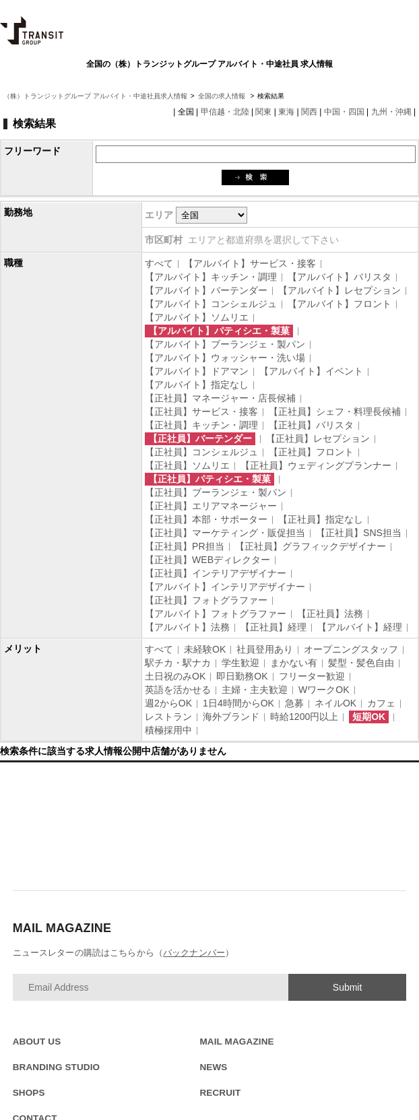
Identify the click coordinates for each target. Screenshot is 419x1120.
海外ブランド (231, 716)
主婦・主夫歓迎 (255, 689)
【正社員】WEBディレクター (207, 559)
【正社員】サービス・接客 (201, 411)
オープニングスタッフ (351, 649)
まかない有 (293, 662)
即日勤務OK (241, 676)
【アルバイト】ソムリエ (197, 317)
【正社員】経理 (273, 627)
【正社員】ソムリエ (187, 465)
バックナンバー (194, 953)
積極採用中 (168, 730)
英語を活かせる (178, 689)
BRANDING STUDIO (56, 1067)
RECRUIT (219, 1093)
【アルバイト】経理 (359, 627)
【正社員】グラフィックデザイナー (310, 546)
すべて (159, 263)
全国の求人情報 (222, 96)
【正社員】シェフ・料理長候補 (335, 411)
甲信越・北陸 (225, 112)
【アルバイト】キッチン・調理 (211, 276)
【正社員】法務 (330, 613)
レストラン (168, 716)
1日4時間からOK (238, 703)
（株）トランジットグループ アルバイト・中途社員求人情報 (95, 96)
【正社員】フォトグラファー (206, 600)
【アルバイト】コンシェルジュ (211, 303)
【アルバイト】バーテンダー (206, 290)
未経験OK (205, 649)
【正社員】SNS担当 (358, 532)
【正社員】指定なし (320, 519)
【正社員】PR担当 (184, 546)
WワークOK (323, 689)
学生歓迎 (240, 662)
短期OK (368, 716)
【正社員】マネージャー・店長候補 (220, 398)
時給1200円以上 (304, 716)
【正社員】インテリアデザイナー (215, 573)
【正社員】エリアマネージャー (211, 505)
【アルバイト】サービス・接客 (250, 263)
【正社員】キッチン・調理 (201, 425)
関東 (263, 112)
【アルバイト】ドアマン (197, 371)
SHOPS (29, 1093)
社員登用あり (264, 649)
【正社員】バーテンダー (200, 438)
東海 (286, 112)
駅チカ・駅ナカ (178, 662)
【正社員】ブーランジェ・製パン (215, 492)
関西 (309, 112)
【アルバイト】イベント (311, 371)
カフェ (381, 703)
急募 (294, 703)
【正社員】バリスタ (311, 425)
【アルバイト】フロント (339, 303)
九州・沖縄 (391, 112)
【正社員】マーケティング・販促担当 (225, 532)
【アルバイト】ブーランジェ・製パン (225, 344)
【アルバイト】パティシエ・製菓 (219, 330)
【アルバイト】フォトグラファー (215, 613)
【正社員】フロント (311, 452)
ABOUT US (37, 1041)
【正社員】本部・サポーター (206, 519)
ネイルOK (335, 703)
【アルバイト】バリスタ (339, 276)
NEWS (213, 1067)
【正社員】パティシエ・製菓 (209, 478)
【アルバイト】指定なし (197, 384)
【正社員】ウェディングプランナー (315, 465)
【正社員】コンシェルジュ (201, 452)
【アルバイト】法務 (187, 627)
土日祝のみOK (175, 676)
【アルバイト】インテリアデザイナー (225, 586)
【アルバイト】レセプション (339, 290)
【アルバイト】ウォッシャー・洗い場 (225, 357)
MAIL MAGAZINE (236, 1041)
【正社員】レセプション (318, 438)
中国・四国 (344, 112)
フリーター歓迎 (312, 676)
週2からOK (168, 703)
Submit (347, 987)
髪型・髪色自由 (361, 662)
